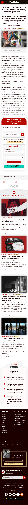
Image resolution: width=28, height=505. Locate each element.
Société (3, 420)
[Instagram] (18, 494)
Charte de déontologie (9, 485)
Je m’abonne (17, 418)
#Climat (3, 444)
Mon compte (17, 424)
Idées (2, 422)
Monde (3, 426)
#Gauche (13, 444)
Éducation (4, 432)
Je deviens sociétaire (19, 416)
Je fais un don (17, 414)
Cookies (13, 490)
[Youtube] (14, 494)
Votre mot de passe (7, 154)
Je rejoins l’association (19, 420)
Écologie (3, 418)
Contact (8, 483)
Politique (3, 416)
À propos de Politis (19, 422)
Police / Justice (5, 436)
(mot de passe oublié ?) (19, 154)
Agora (3, 414)
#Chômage (4, 446)
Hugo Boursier (7, 28)
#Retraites (19, 444)
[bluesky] (10, 494)
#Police (8, 444)
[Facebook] (6, 494)
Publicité (21, 487)
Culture (3, 424)
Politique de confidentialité (10, 487)
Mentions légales (16, 483)
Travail (3, 428)
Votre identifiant (7, 149)
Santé (2, 434)
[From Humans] (21, 494)
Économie (4, 430)
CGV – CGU (20, 485)
